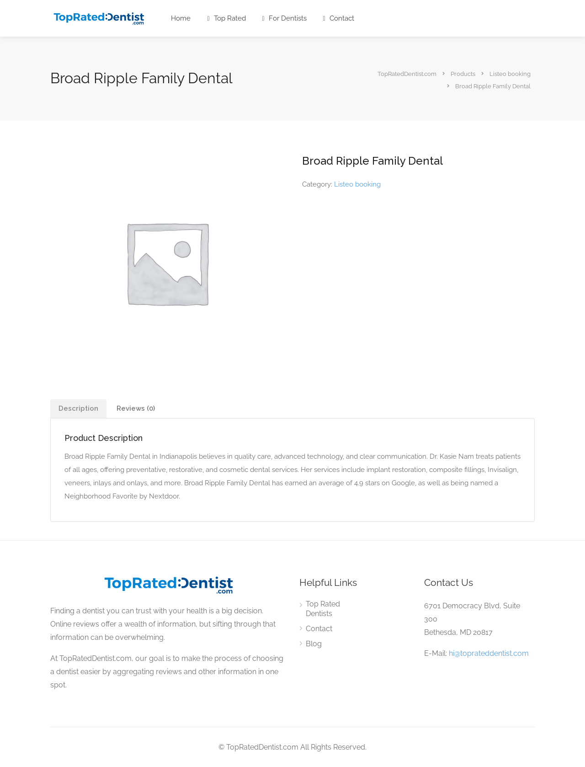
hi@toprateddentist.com (489, 653)
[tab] (78, 408)
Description (78, 408)
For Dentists (284, 18)
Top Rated (226, 18)
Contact (338, 18)
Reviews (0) (136, 408)
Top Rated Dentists (323, 609)
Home (181, 18)
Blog (314, 643)
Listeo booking (357, 184)
